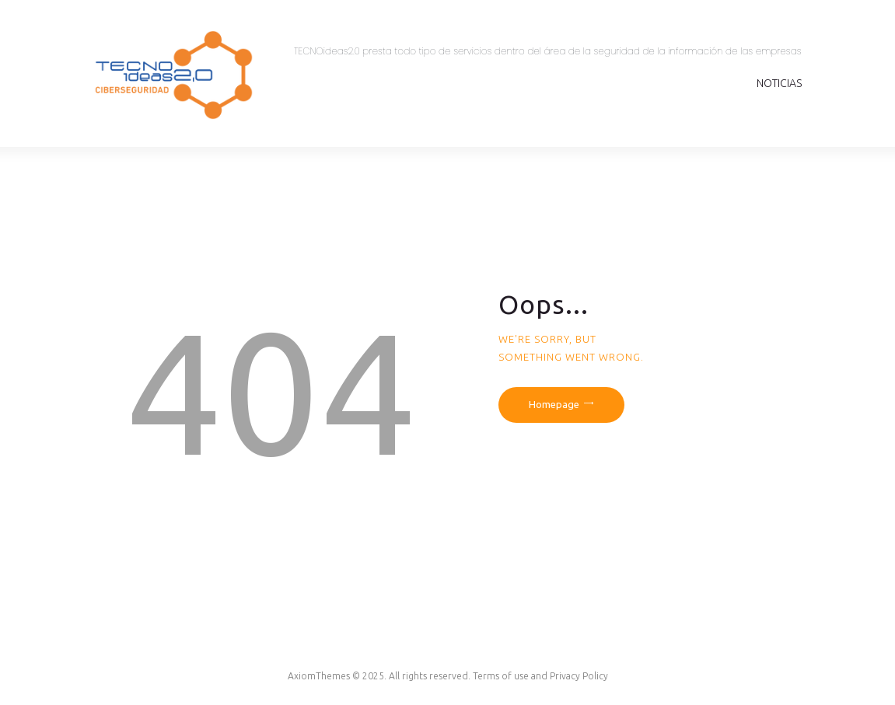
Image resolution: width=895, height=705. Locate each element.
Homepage (554, 404)
